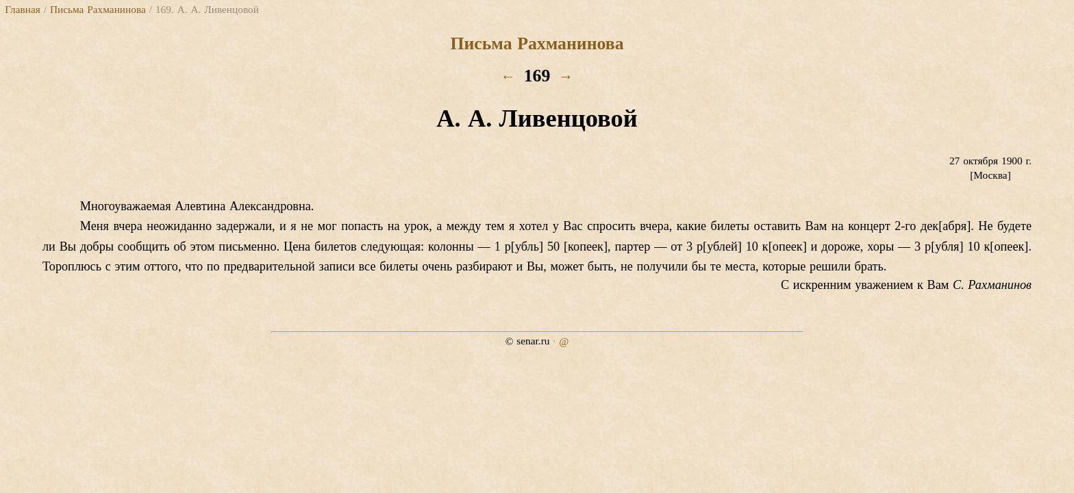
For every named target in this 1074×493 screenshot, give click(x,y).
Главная (22, 9)
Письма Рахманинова (98, 9)
